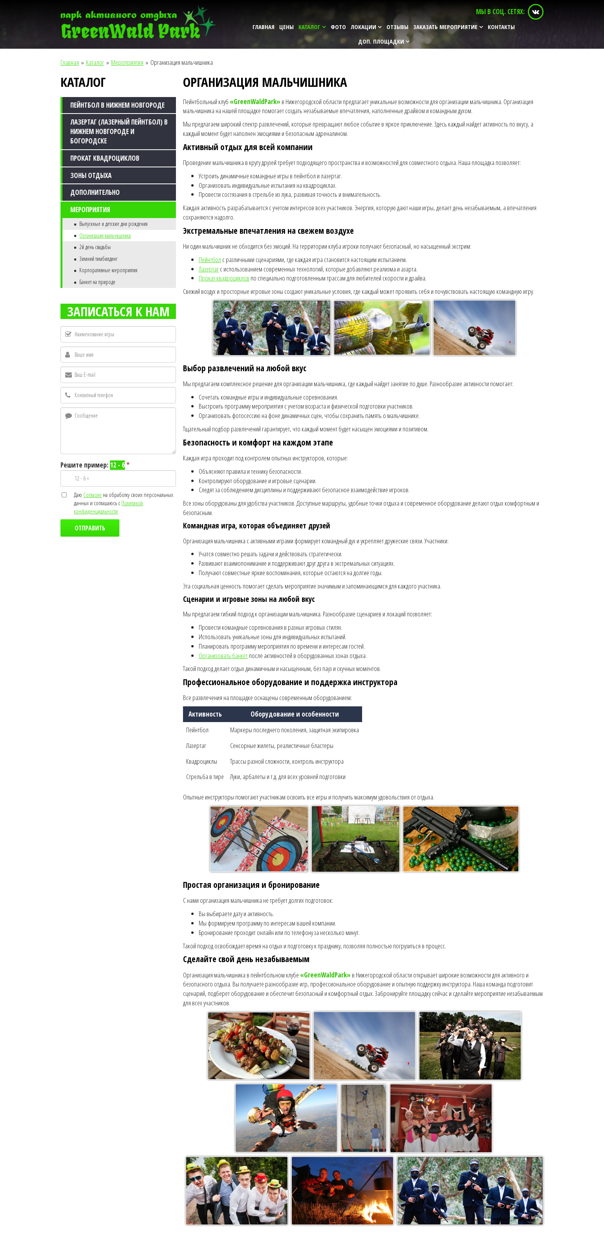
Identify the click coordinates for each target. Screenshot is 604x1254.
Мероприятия (127, 62)
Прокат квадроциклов (224, 277)
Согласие (92, 495)
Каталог (95, 62)
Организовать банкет (223, 655)
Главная (69, 62)
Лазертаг (209, 268)
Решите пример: (95, 465)
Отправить (90, 528)
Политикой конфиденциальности (108, 507)
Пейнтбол (210, 259)
